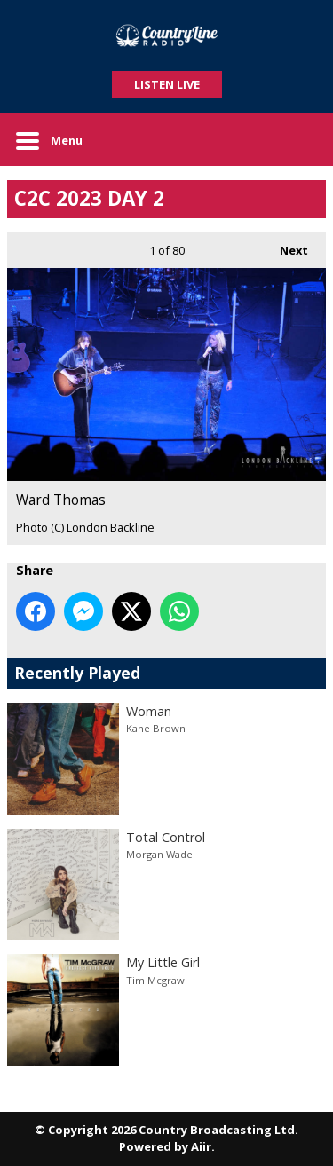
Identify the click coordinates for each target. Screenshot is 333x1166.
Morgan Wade (159, 854)
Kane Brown (156, 728)
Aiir (201, 1146)
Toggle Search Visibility (299, 139)
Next (285, 245)
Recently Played (77, 672)
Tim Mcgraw (155, 980)
